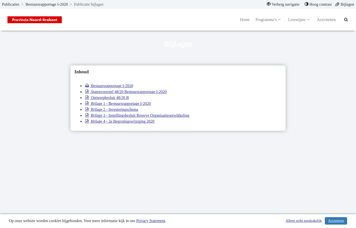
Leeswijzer (299, 20)
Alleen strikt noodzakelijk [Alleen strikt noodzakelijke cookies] (304, 221)
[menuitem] (283, 4)
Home (245, 20)
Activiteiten (326, 20)
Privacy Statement (150, 221)
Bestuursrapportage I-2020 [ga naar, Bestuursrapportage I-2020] (46, 4)
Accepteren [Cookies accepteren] (336, 221)
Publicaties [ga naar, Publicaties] (10, 4)
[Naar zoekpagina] (346, 20)
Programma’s (269, 20)
